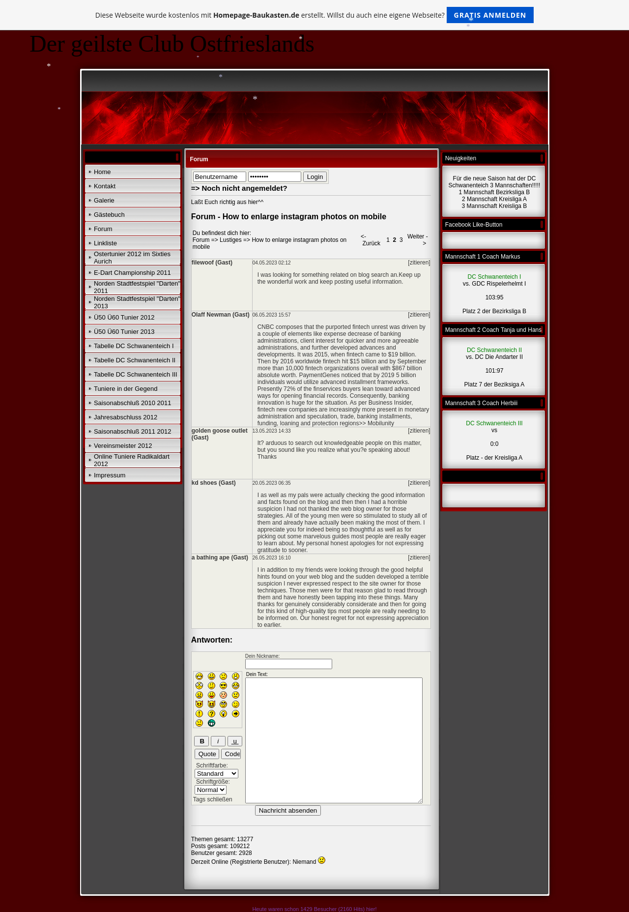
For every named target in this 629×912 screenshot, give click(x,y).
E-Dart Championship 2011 (132, 272)
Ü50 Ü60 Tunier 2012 (124, 317)
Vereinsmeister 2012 (123, 445)
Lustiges (231, 239)
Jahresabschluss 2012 (125, 417)
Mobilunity (381, 423)
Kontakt (104, 186)
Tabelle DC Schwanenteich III (135, 374)
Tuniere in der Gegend (126, 388)
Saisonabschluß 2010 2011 (133, 403)
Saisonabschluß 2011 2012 (133, 431)
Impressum (109, 475)
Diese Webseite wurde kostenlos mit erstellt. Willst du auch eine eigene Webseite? (314, 15)
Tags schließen (212, 799)
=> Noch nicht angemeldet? (239, 188)
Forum (103, 229)
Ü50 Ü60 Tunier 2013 (124, 331)
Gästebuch (109, 214)
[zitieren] (419, 262)
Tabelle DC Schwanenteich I (134, 346)
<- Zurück (370, 240)
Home (102, 172)
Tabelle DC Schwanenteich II (134, 360)
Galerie (104, 200)
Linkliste (105, 243)
